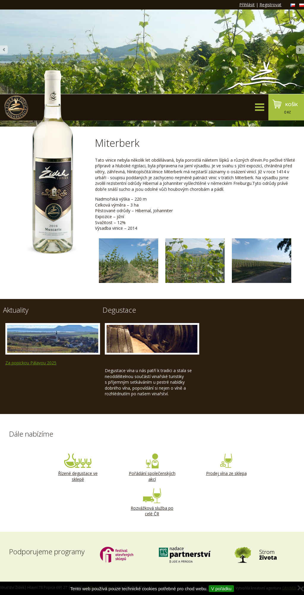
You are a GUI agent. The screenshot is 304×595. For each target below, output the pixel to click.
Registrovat (270, 4)
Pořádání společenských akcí (152, 468)
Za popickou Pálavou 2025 (30, 363)
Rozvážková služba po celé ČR (152, 502)
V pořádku (221, 588)
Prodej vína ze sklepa (226, 465)
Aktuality (15, 310)
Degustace (119, 310)
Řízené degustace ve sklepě (78, 468)
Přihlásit (247, 4)
